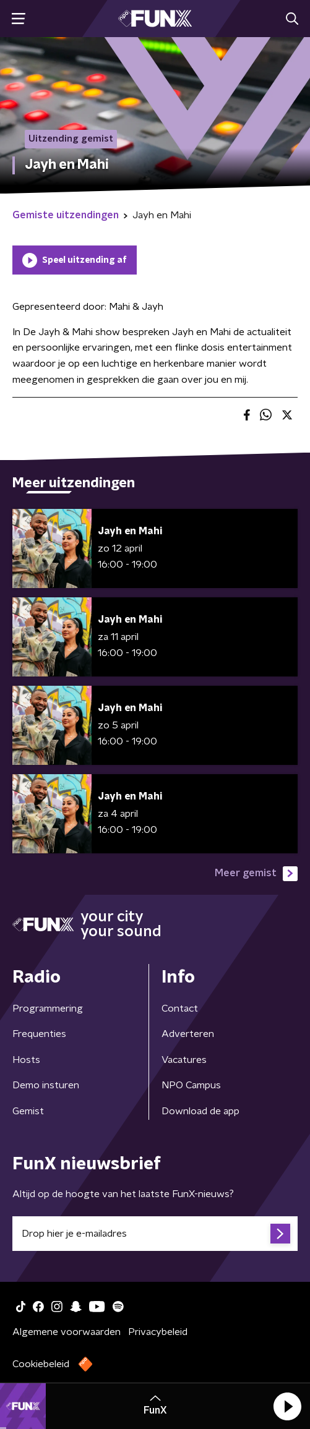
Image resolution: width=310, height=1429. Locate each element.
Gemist (28, 1111)
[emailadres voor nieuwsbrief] (155, 1233)
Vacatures (184, 1060)
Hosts (26, 1060)
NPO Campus (191, 1085)
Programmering (47, 1008)
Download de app (200, 1111)
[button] (287, 1406)
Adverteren (187, 1034)
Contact (179, 1008)
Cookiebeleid (40, 1364)
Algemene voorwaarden (66, 1332)
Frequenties (39, 1034)
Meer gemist (256, 873)
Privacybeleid (157, 1332)
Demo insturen (45, 1085)
